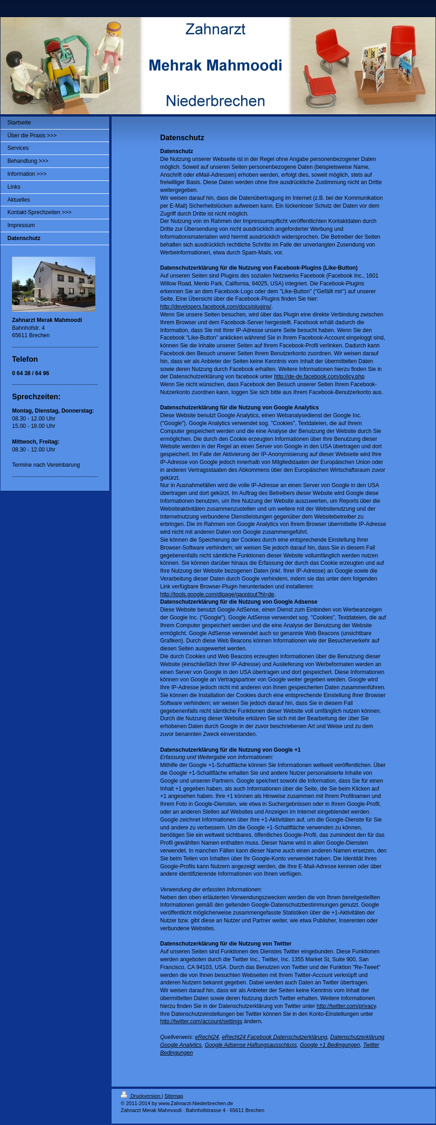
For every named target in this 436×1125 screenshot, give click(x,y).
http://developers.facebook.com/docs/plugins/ (215, 306)
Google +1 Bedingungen (330, 1045)
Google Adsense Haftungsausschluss (251, 1045)
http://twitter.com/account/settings (201, 1021)
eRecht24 (206, 1037)
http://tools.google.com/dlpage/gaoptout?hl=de (217, 594)
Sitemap (173, 1096)
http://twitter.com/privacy (346, 1006)
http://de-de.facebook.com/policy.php (319, 376)
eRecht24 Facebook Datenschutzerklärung (274, 1037)
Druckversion (141, 1096)
